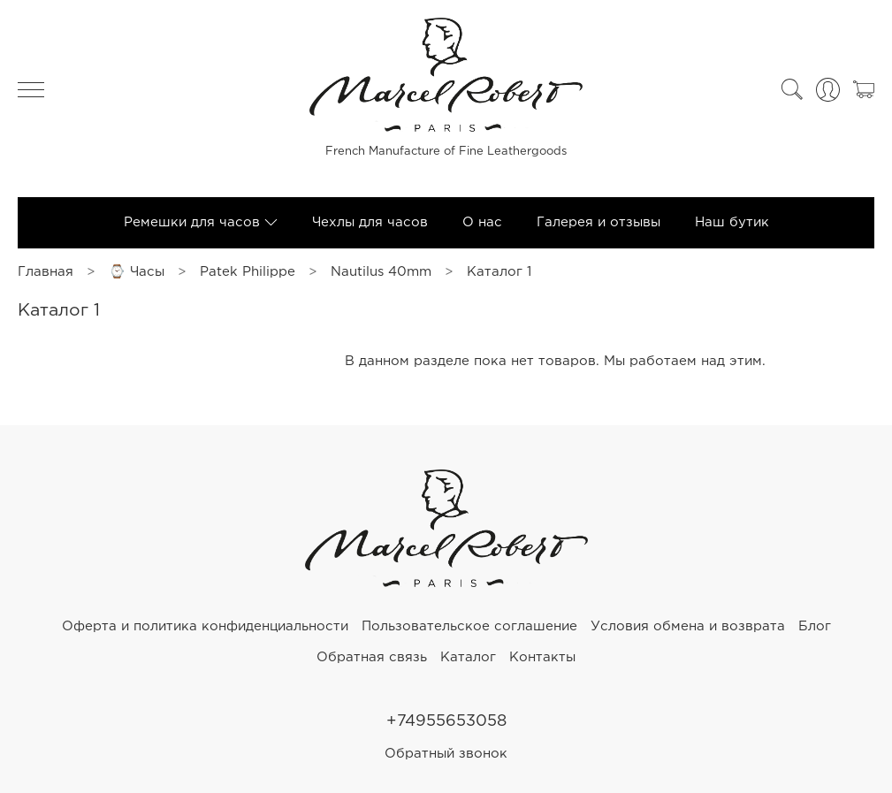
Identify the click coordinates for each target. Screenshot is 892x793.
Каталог (468, 657)
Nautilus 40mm (381, 272)
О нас (482, 222)
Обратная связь (371, 657)
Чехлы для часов (370, 222)
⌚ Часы (136, 272)
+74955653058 (446, 721)
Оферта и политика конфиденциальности (205, 626)
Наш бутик (732, 222)
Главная (45, 272)
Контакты (542, 657)
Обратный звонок (446, 753)
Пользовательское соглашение (469, 626)
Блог (814, 626)
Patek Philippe (247, 272)
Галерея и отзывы (598, 222)
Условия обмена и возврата (688, 626)
